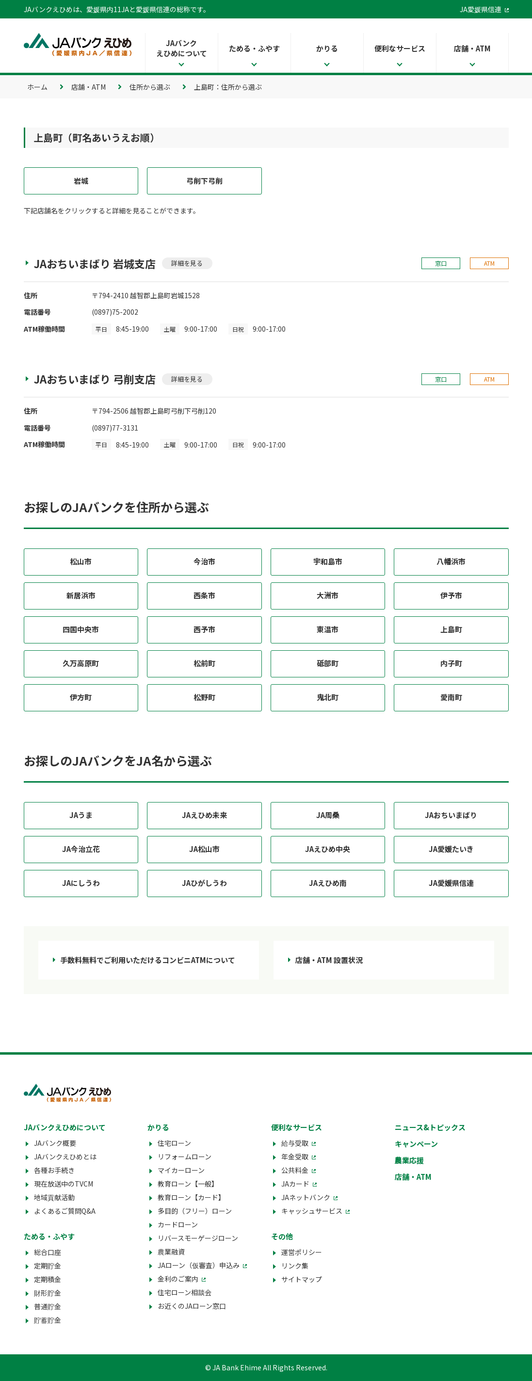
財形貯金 (47, 1293)
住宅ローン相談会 (184, 1292)
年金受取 (294, 1156)
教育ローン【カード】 (191, 1197)
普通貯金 (47, 1306)
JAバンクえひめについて (181, 48)
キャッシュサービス (311, 1211)
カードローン (178, 1224)
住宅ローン (174, 1143)
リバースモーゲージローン (198, 1238)
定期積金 (47, 1279)
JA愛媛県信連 (480, 9)
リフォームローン (184, 1156)
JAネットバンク (305, 1197)
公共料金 (294, 1170)
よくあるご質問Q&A (65, 1211)
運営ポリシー (301, 1252)
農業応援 (409, 1160)
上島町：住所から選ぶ (228, 86)
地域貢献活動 (54, 1197)
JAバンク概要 (55, 1143)
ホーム (37, 86)
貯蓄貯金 (47, 1320)
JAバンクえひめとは (65, 1156)
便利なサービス (399, 48)
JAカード (295, 1183)
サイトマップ (301, 1279)
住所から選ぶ (149, 86)
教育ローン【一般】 (188, 1183)
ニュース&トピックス (430, 1127)
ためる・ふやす (254, 48)
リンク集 (294, 1265)
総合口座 (47, 1252)
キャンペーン (416, 1144)
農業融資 (171, 1251)
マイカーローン (181, 1170)
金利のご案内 (178, 1279)
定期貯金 (47, 1265)
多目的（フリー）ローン (195, 1211)
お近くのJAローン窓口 (192, 1306)
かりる (327, 48)
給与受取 (294, 1143)
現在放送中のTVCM (63, 1183)
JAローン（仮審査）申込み (199, 1265)
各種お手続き (54, 1170)
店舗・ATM (472, 48)
